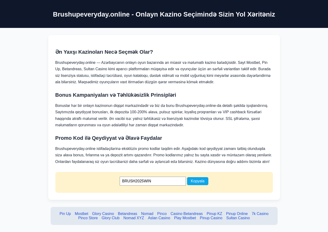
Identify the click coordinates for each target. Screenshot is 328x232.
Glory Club (111, 218)
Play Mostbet (185, 218)
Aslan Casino (159, 218)
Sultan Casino (238, 218)
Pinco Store (88, 218)
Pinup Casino (211, 218)
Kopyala (198, 181)
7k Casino (260, 214)
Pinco (162, 214)
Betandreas (127, 214)
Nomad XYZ (133, 218)
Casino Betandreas (187, 214)
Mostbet (81, 214)
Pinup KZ (214, 214)
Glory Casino (103, 214)
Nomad (147, 214)
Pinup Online (237, 214)
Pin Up (65, 214)
